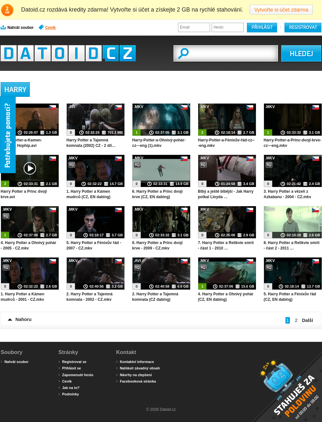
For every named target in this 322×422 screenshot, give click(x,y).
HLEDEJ (301, 54)
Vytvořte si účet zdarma (281, 10)
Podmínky (68, 393)
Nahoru (23, 319)
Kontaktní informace (135, 361)
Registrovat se (72, 361)
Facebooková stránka (136, 381)
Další (307, 320)
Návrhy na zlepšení (134, 374)
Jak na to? (69, 387)
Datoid (68, 53)
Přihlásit (262, 27)
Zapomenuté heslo (75, 374)
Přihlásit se (69, 367)
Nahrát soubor (17, 27)
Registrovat (303, 27)
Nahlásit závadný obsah (138, 367)
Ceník (47, 27)
